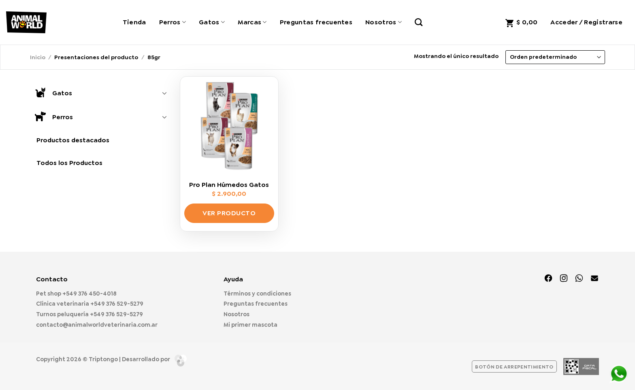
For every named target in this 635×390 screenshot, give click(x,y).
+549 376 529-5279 (116, 304)
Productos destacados (72, 140)
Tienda (134, 22)
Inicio (37, 57)
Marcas (252, 22)
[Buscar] (418, 22)
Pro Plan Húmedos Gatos (229, 185)
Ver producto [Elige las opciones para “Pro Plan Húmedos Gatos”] (229, 213)
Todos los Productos (69, 163)
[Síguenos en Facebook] (548, 279)
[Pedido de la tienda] (555, 57)
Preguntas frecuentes (316, 22)
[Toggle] (164, 93)
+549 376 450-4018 (89, 293)
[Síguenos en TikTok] (579, 279)
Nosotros (383, 22)
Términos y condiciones (257, 293)
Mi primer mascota (250, 325)
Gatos (212, 22)
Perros (172, 22)
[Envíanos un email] (594, 279)
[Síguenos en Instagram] (563, 279)
